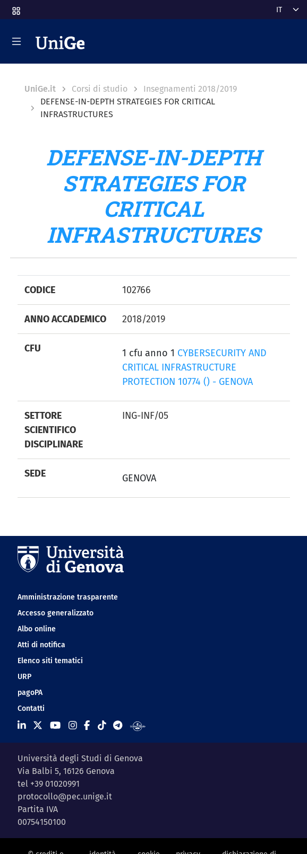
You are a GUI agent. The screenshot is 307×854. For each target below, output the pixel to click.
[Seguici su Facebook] (87, 726)
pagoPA (30, 692)
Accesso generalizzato (55, 613)
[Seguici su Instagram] (73, 726)
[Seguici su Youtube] (55, 726)
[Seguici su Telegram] (117, 726)
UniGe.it (40, 89)
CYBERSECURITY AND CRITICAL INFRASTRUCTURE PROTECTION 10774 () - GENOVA (194, 367)
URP (24, 676)
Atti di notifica (41, 644)
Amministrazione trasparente (68, 597)
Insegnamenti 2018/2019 (190, 89)
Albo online (37, 628)
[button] (15, 7)
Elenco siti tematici (50, 660)
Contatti (31, 708)
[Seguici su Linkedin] (22, 726)
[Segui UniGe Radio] (138, 726)
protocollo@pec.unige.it (65, 796)
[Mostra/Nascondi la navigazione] (16, 41)
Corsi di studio (99, 89)
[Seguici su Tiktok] (102, 726)
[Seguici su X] (37, 726)
